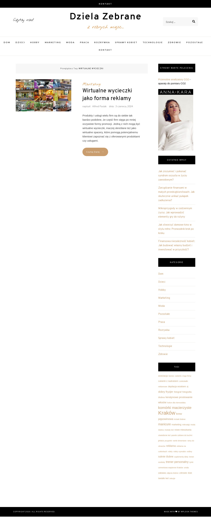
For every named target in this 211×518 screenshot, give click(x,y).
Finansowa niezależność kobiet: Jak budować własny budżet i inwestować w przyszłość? (176, 247)
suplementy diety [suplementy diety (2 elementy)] (181, 458)
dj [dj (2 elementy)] (187, 388)
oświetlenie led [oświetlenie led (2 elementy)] (164, 437)
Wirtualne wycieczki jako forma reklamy (107, 96)
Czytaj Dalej (95, 153)
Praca (84, 44)
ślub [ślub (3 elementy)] (190, 474)
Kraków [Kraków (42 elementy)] (166, 414)
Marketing (53, 44)
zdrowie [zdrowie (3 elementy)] (183, 474)
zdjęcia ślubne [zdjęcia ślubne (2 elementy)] (173, 474)
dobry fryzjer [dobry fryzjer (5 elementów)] (165, 393)
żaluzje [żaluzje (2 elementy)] (172, 480)
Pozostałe (194, 44)
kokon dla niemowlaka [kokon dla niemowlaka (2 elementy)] (176, 404)
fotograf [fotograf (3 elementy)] (177, 393)
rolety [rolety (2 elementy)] (170, 453)
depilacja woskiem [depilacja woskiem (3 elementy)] (177, 388)
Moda (70, 44)
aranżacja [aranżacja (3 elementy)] (163, 377)
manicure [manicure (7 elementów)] (164, 425)
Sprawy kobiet (126, 44)
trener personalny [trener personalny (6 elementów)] (177, 463)
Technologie (153, 44)
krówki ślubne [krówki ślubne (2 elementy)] (179, 421)
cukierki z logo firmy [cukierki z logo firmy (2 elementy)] (183, 377)
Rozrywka (102, 44)
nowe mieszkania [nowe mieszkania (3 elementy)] (182, 431)
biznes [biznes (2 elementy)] (171, 377)
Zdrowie (174, 44)
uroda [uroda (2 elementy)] (186, 469)
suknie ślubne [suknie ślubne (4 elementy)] (165, 458)
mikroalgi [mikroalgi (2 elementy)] (186, 426)
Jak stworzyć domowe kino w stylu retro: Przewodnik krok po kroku (176, 230)
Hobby (35, 44)
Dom (7, 44)
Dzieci (20, 44)
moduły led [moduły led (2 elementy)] (169, 431)
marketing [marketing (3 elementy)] (176, 426)
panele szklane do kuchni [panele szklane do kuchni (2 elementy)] (181, 437)
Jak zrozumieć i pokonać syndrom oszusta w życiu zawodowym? (172, 177)
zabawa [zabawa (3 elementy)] (162, 474)
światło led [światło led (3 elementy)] (163, 479)
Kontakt (105, 4)
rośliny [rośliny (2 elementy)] (189, 453)
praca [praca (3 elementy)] (161, 442)
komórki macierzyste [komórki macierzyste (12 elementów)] (174, 409)
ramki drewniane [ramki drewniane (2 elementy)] (179, 442)
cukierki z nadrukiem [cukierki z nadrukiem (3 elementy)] (168, 382)
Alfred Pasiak (99, 107)
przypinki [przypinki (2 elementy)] (168, 442)
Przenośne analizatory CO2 (173, 80)
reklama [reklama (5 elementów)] (171, 447)
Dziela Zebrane (106, 18)
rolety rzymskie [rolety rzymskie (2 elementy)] (179, 453)
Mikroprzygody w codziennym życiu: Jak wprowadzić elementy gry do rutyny (175, 214)
